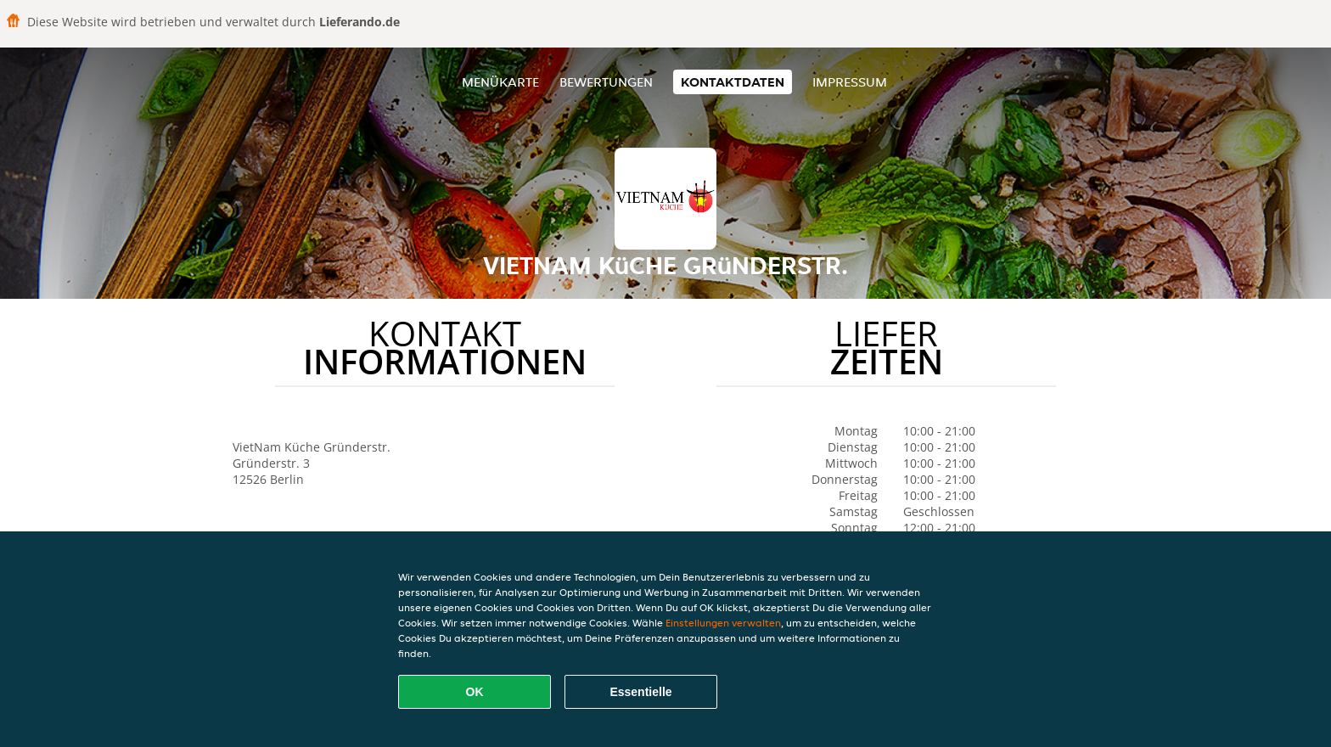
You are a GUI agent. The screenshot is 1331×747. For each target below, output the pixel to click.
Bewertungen (606, 82)
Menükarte (500, 82)
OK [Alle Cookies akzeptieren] (475, 692)
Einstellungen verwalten (723, 622)
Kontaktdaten (732, 82)
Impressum (849, 82)
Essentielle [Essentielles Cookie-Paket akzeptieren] (640, 692)
